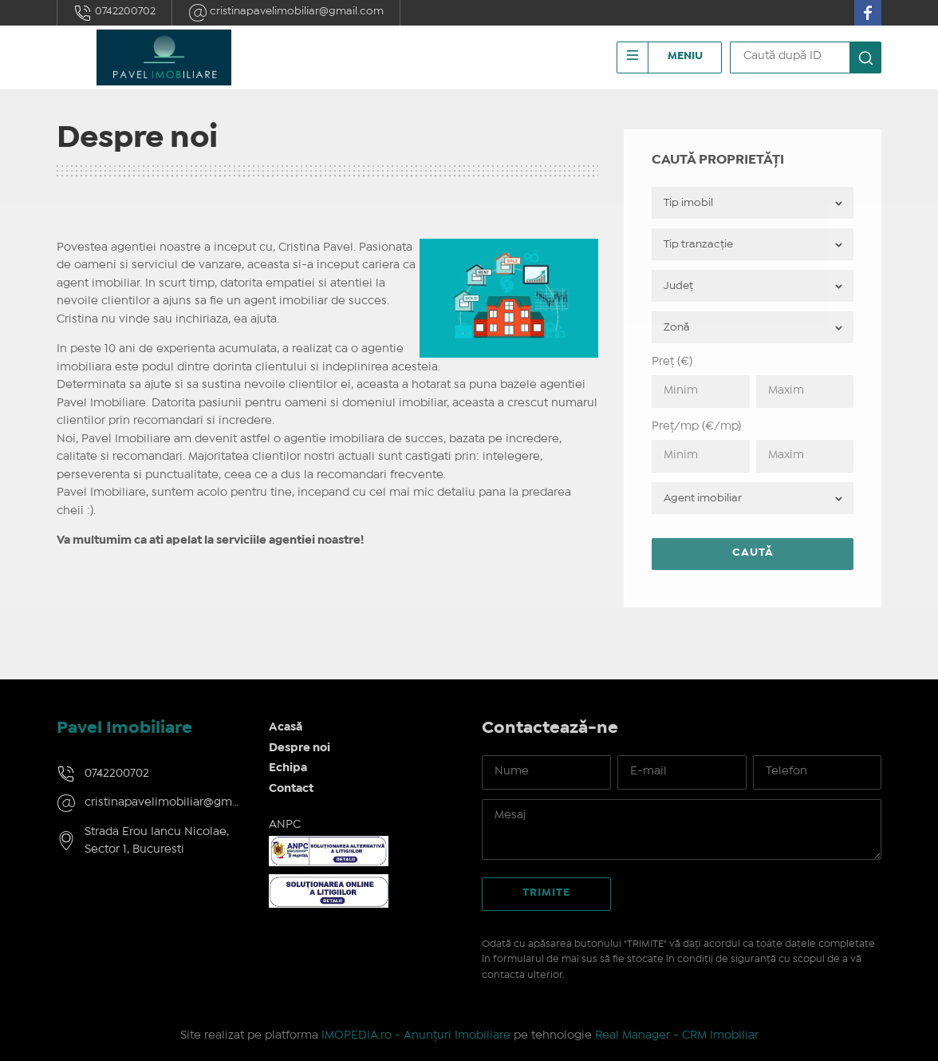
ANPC (285, 824)
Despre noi (299, 748)
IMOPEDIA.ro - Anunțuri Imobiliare (415, 1035)
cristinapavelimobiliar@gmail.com (286, 12)
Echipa (288, 768)
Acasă (285, 727)
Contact (291, 789)
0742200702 (114, 12)
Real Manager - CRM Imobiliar (677, 1035)
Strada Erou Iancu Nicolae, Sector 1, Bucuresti (157, 841)
